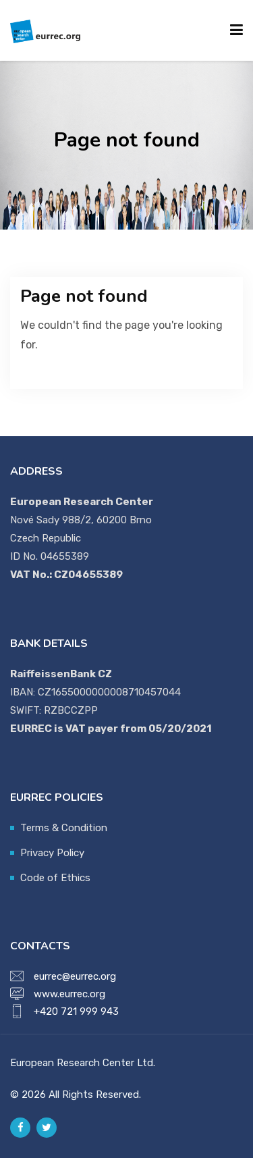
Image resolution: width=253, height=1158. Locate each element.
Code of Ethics (55, 878)
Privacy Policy (52, 853)
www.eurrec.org (69, 994)
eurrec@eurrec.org (75, 976)
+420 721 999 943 (76, 1011)
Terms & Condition (63, 828)
